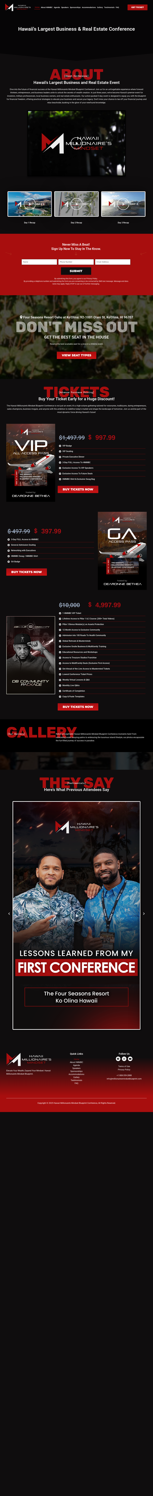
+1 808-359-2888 (124, 1075)
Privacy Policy (91, 279)
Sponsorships (75, 7)
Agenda (57, 7)
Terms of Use (124, 1066)
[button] (76, 143)
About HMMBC (47, 7)
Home (37, 7)
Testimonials (109, 7)
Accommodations (89, 7)
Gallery (100, 7)
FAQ (117, 7)
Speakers (65, 7)
